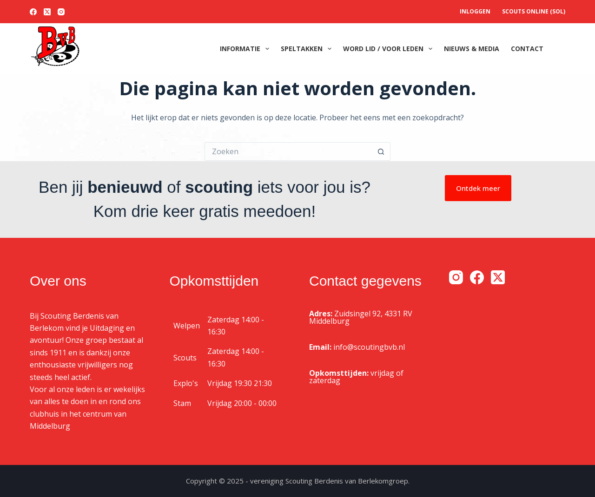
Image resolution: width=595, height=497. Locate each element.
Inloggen (475, 11)
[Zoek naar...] (288, 151)
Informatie (246, 48)
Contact (527, 48)
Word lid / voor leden (389, 48)
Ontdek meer (478, 188)
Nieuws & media (471, 48)
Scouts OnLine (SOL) (533, 11)
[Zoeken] (561, 49)
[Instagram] (61, 11)
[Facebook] (33, 11)
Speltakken (308, 48)
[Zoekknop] (381, 151)
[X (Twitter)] (47, 11)
